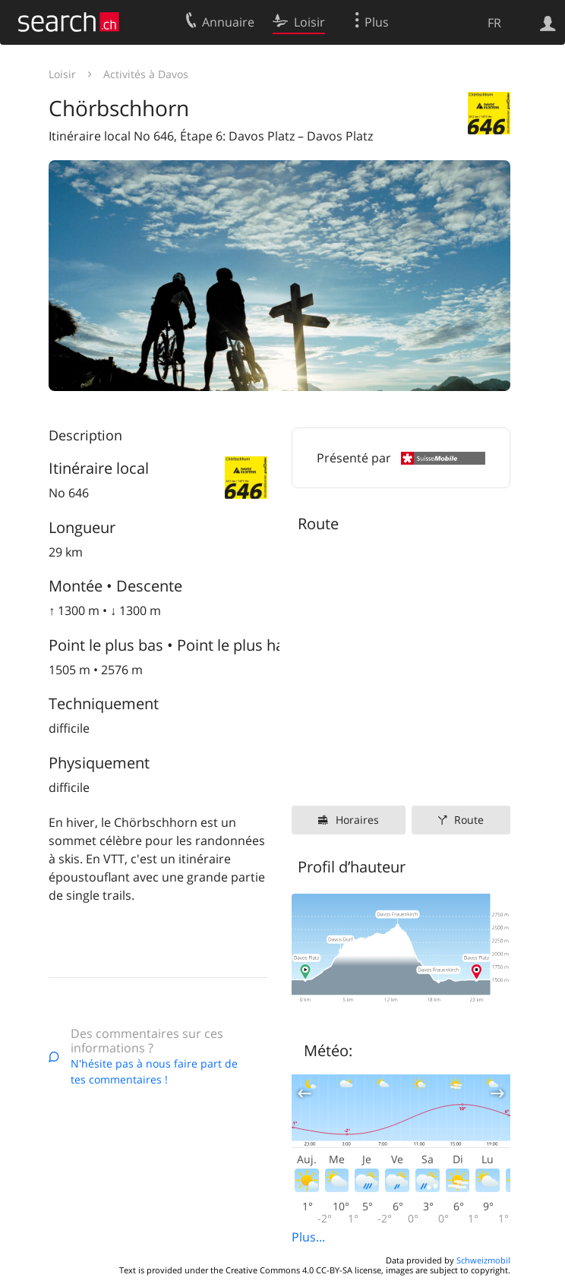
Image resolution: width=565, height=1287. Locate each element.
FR (494, 22)
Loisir (62, 74)
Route (469, 819)
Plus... (308, 1237)
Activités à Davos (145, 74)
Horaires (357, 819)
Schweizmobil (483, 1260)
